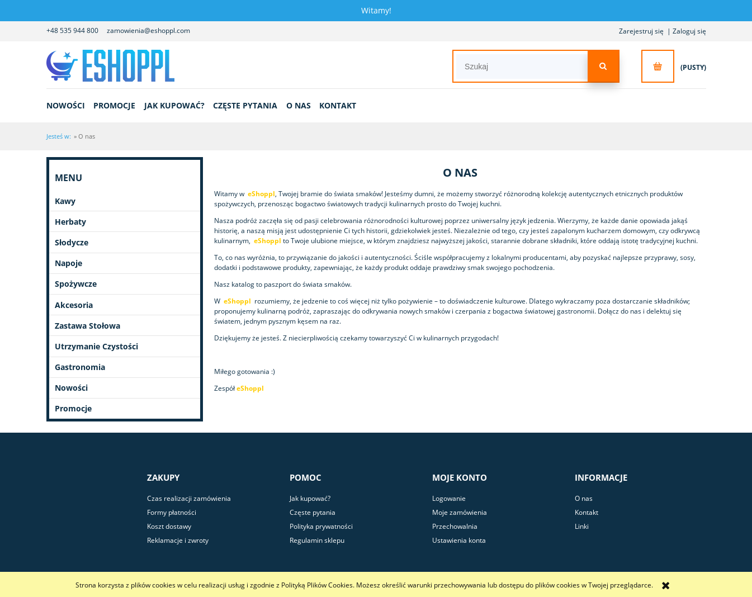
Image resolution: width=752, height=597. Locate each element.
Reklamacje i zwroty (178, 540)
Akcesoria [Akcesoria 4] (74, 305)
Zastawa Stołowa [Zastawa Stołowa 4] (87, 325)
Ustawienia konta (459, 540)
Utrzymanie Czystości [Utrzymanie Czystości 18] (96, 346)
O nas (584, 498)
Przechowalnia (454, 526)
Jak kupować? (310, 498)
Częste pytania (312, 512)
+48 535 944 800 (72, 30)
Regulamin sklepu (317, 540)
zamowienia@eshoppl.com (148, 30)
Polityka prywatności (321, 526)
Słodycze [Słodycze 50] (71, 242)
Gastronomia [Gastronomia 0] (80, 367)
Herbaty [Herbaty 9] (70, 221)
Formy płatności (171, 512)
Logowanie (449, 498)
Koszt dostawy (169, 526)
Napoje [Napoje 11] (68, 263)
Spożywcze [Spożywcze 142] (76, 283)
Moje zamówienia (459, 512)
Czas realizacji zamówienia (189, 498)
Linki (582, 526)
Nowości (71, 387)
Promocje (73, 408)
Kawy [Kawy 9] (65, 201)
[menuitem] (69, 105)
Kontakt (586, 512)
